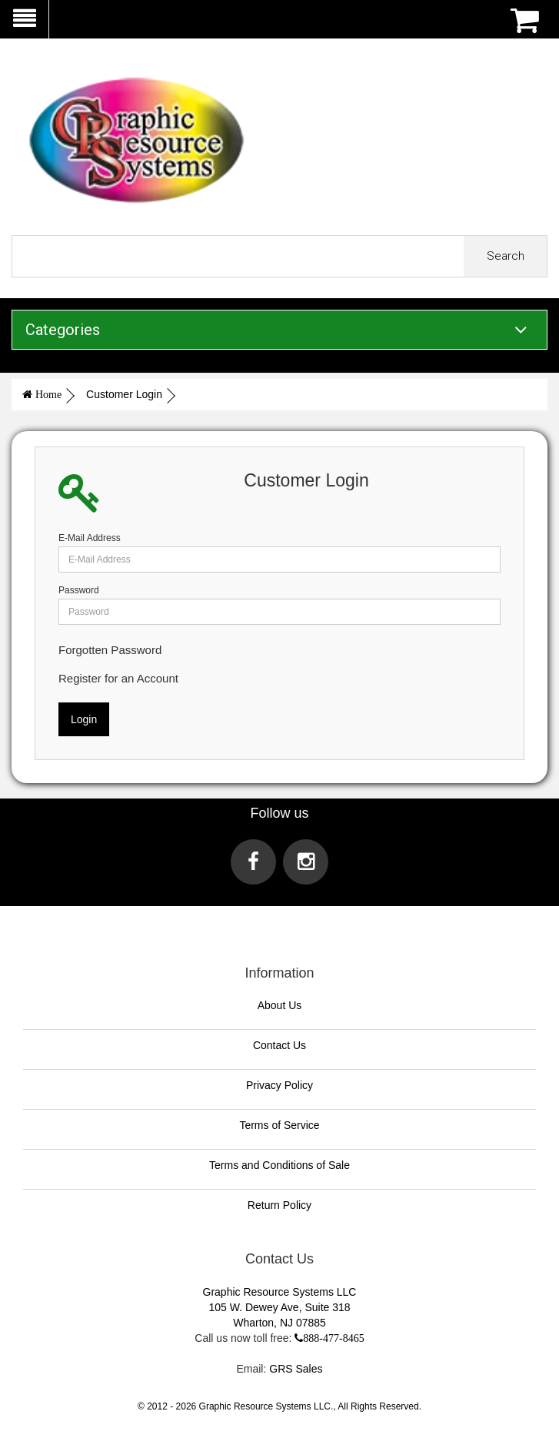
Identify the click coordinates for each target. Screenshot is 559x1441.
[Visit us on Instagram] (305, 862)
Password (78, 590)
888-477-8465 (333, 1338)
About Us (280, 1005)
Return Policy (279, 1205)
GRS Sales (295, 1369)
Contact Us (279, 1045)
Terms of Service (279, 1125)
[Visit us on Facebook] (253, 862)
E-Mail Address (89, 538)
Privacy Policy (279, 1085)
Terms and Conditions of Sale (279, 1165)
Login (84, 719)
